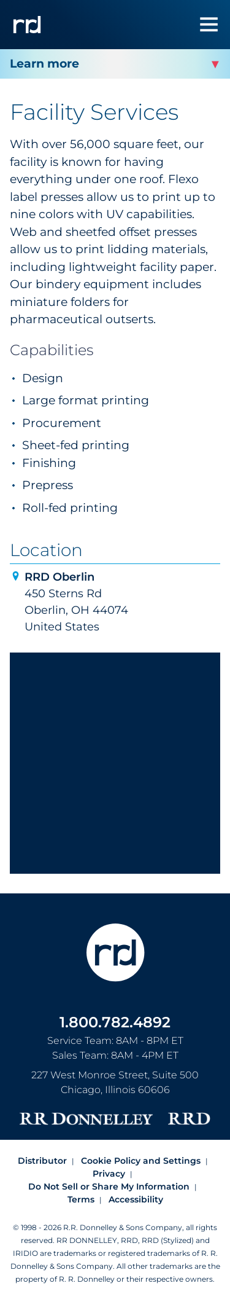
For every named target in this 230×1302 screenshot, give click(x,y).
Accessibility (136, 1199)
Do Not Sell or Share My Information (109, 1186)
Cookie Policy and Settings (141, 1160)
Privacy (109, 1173)
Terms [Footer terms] (80, 1199)
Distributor (42, 1160)
